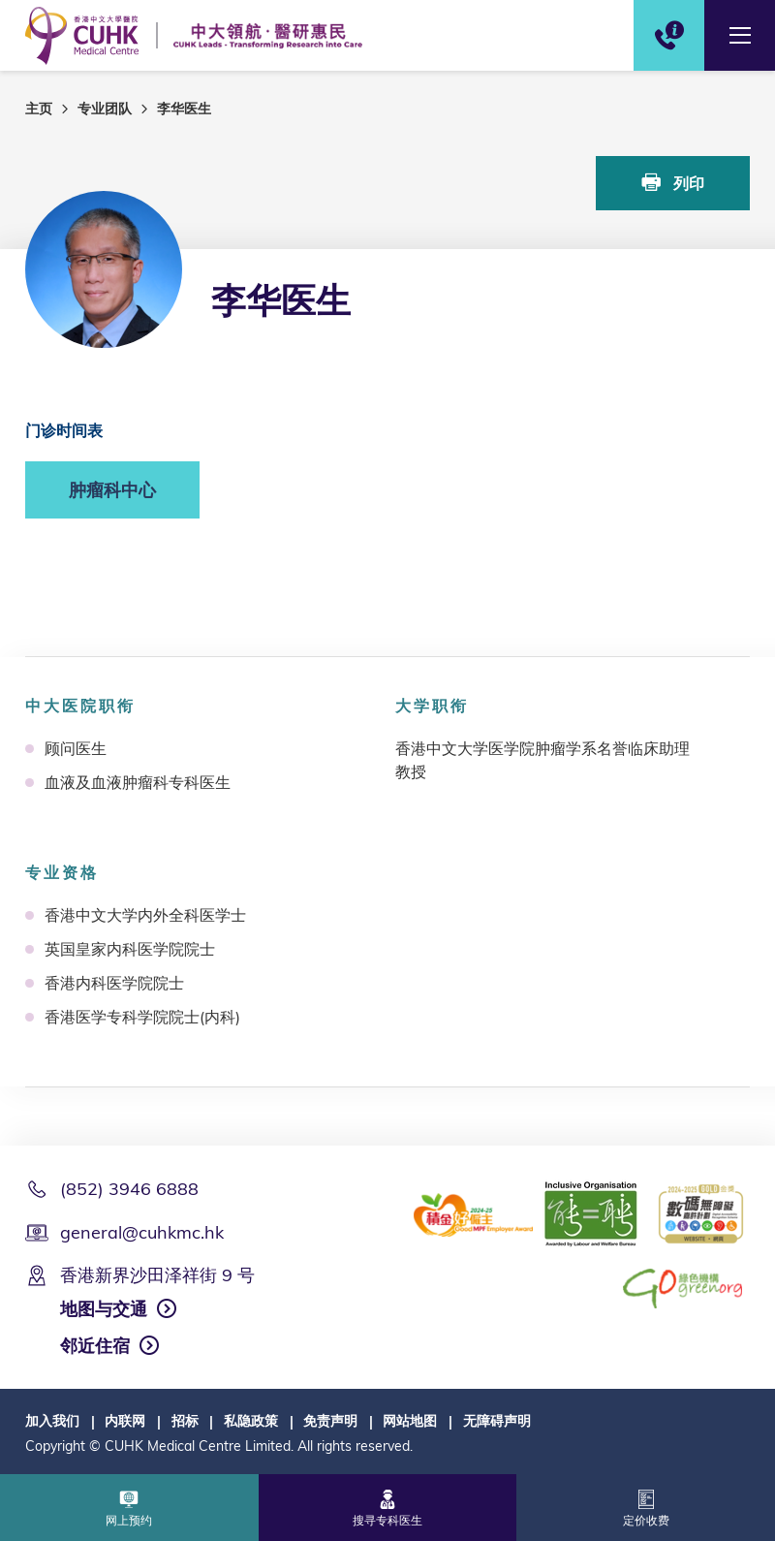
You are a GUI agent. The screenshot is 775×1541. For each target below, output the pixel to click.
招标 (185, 1421)
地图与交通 (103, 1309)
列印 (673, 183)
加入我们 (52, 1421)
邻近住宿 (95, 1346)
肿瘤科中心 (112, 490)
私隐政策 (251, 1421)
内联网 (125, 1421)
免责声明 (330, 1421)
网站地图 (410, 1421)
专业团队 (105, 108)
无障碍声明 (497, 1421)
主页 (38, 108)
